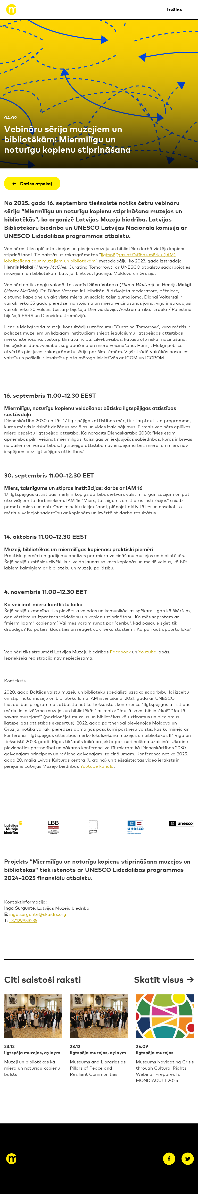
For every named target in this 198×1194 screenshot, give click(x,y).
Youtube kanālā (97, 766)
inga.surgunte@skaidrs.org (37, 914)
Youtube (147, 651)
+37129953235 (23, 920)
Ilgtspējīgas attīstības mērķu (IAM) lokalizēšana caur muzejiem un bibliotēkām (90, 257)
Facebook (120, 651)
